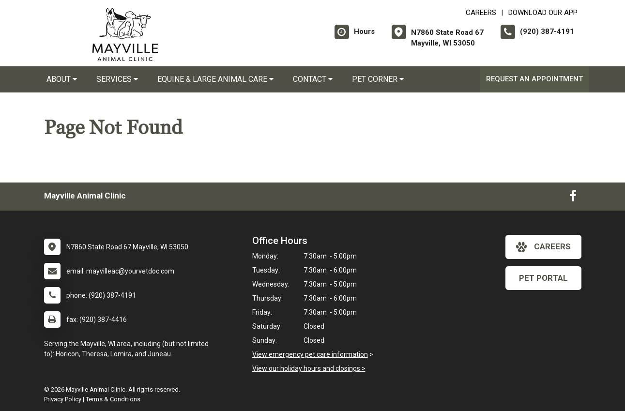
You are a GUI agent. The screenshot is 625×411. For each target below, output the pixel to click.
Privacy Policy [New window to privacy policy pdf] (62, 399)
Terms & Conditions (113, 399)
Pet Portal (543, 278)
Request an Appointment (534, 79)
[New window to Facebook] (572, 198)
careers (543, 247)
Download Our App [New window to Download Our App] (543, 12)
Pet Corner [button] (378, 79)
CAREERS (481, 12)
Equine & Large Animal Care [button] (215, 79)
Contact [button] (313, 79)
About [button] (61, 79)
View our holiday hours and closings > (309, 368)
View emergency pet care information (310, 354)
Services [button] (117, 79)
